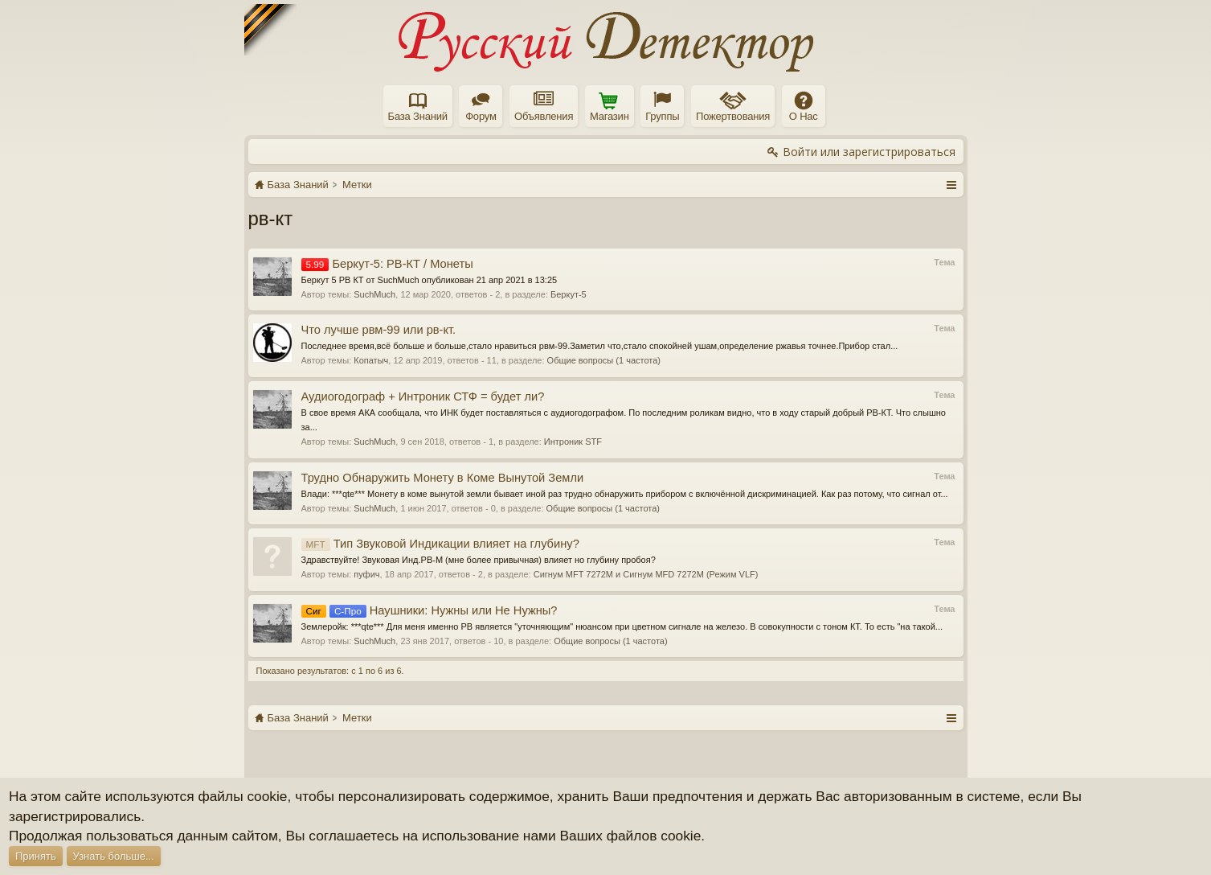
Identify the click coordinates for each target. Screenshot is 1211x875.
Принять (35, 856)
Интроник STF (573, 441)
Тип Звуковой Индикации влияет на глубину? (440, 543)
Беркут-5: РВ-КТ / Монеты (387, 263)
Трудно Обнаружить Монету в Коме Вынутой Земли (442, 477)
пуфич (366, 574)
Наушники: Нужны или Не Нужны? (429, 610)
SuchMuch (374, 294)
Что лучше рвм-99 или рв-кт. (378, 329)
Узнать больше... (113, 856)
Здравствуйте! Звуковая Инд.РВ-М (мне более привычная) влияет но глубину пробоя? (478, 560)
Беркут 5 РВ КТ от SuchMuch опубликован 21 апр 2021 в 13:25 (429, 280)
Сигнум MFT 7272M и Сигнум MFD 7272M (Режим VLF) (646, 574)
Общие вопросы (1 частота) (604, 360)
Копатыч (371, 360)
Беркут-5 (568, 294)
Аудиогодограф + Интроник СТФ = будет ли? (423, 396)
